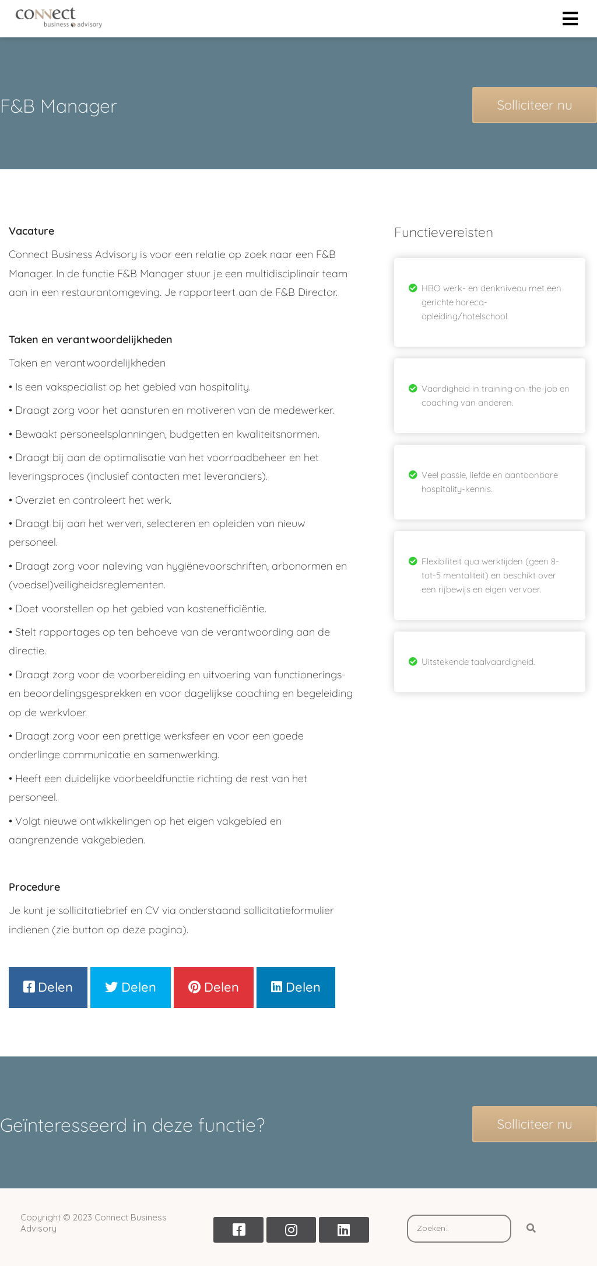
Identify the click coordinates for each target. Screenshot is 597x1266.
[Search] (531, 1229)
